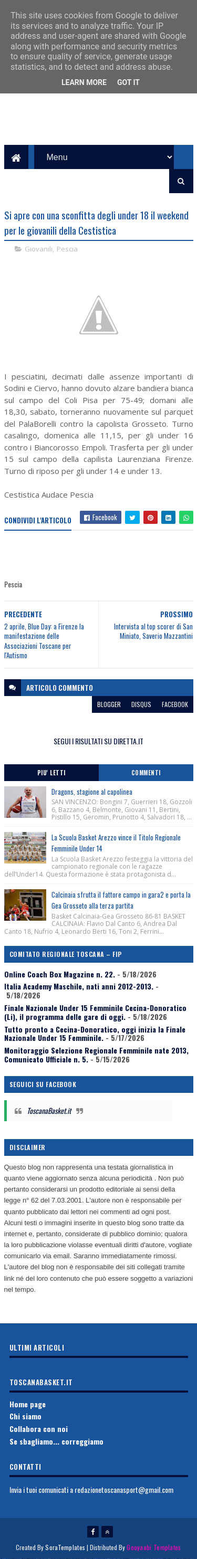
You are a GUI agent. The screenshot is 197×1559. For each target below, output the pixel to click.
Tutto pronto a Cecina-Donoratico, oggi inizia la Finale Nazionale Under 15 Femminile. (94, 1034)
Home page (27, 1403)
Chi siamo (25, 1415)
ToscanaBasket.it (49, 1110)
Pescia (67, 249)
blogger (109, 704)
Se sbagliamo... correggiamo (56, 1441)
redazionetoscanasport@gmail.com (124, 1489)
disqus (141, 704)
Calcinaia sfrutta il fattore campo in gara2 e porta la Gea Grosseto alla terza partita (121, 900)
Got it (128, 82)
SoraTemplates (65, 1547)
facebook (175, 704)
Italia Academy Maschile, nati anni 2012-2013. (78, 986)
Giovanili (39, 249)
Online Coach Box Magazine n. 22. (59, 973)
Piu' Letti (51, 772)
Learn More (84, 82)
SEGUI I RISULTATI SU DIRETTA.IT (98, 740)
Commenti (146, 772)
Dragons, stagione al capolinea (91, 791)
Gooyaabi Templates (154, 1547)
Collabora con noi (38, 1428)
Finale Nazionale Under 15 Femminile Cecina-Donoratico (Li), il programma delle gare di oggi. (95, 1012)
